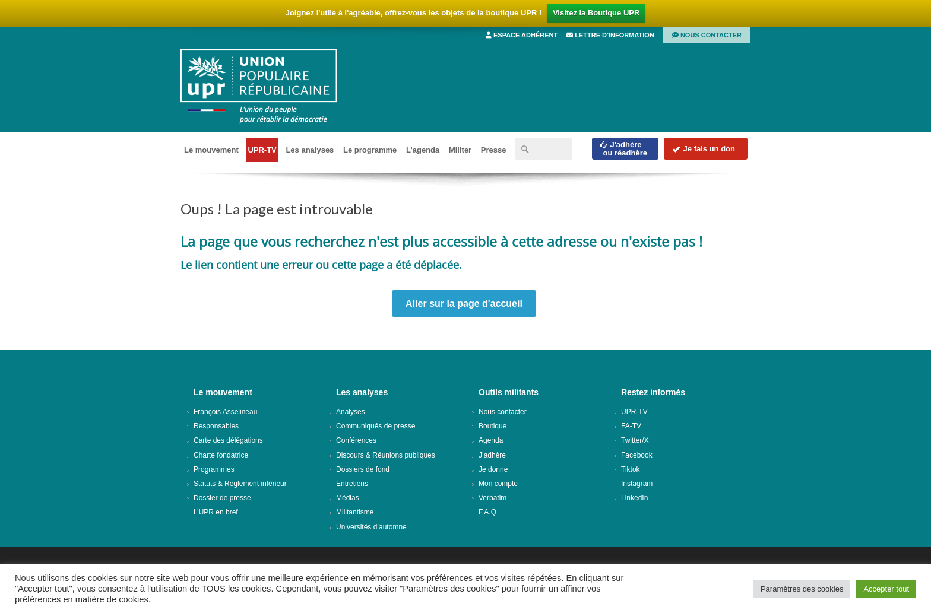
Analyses (350, 412)
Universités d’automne (371, 527)
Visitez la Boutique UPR (596, 12)
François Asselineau (225, 412)
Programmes (214, 469)
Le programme (370, 149)
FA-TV (631, 426)
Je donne (493, 469)
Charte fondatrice (221, 455)
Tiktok (630, 469)
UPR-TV (262, 149)
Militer (460, 149)
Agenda (491, 440)
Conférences (356, 440)
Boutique (492, 426)
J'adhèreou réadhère (623, 148)
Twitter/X (635, 440)
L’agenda (422, 149)
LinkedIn (634, 498)
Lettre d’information (610, 35)
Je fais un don (703, 148)
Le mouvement (211, 149)
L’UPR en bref (216, 512)
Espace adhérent (522, 35)
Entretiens (352, 483)
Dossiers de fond (363, 469)
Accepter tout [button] (886, 589)
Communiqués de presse (375, 426)
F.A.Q (487, 512)
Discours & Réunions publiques (385, 455)
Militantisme (354, 512)
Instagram (637, 483)
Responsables (216, 426)
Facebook (637, 455)
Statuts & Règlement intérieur (240, 483)
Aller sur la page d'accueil (464, 303)
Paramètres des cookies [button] (802, 589)
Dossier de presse (222, 498)
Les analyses (310, 149)
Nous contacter (707, 35)
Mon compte (498, 483)
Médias (347, 498)
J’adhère (492, 455)
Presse (493, 149)
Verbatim (492, 498)
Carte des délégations (228, 440)
